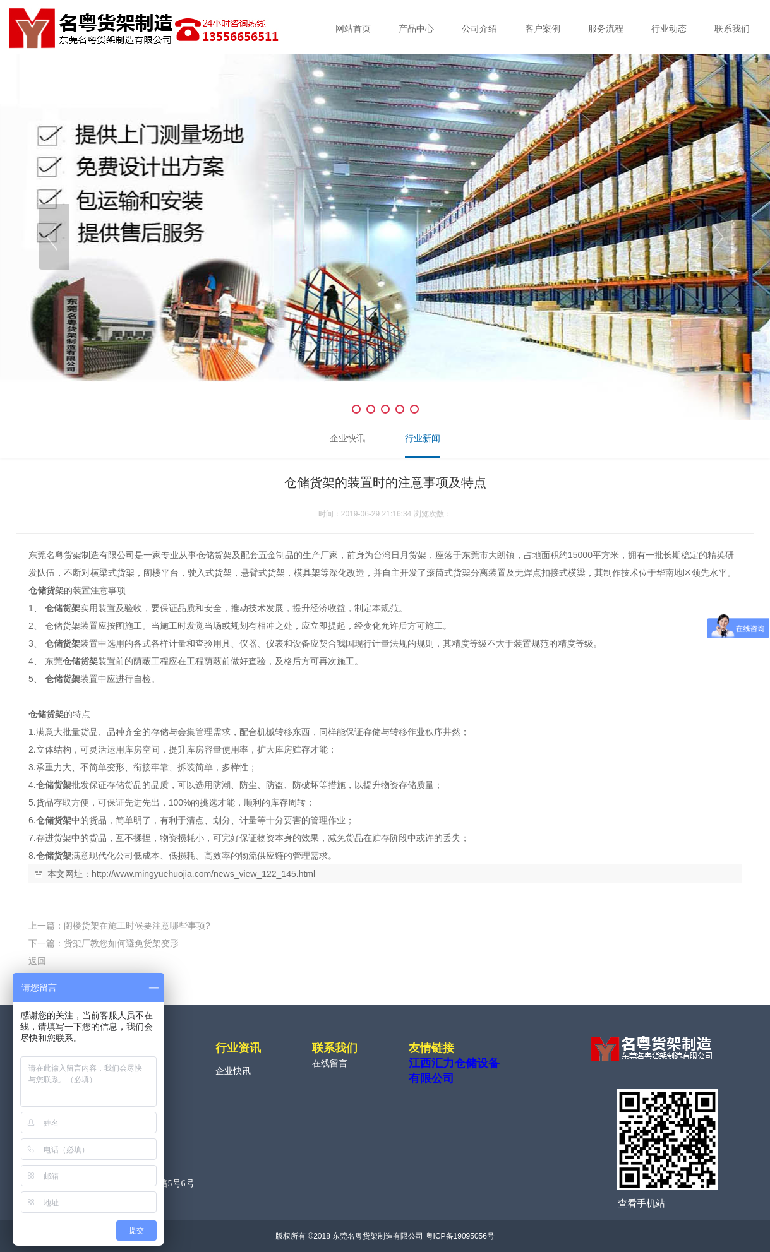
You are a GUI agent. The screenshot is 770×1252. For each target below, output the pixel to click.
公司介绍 (479, 28)
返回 (37, 961)
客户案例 (542, 28)
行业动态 (669, 28)
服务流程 (605, 28)
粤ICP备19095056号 (460, 1236)
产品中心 (416, 28)
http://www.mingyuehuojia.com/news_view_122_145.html (203, 874)
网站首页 (353, 28)
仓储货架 (46, 590)
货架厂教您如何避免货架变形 (121, 943)
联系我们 (732, 28)
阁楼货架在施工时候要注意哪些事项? (137, 926)
